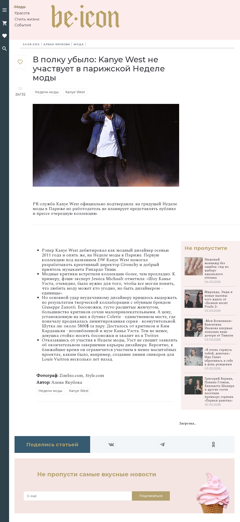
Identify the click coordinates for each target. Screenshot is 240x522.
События (23, 25)
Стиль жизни (27, 19)
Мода (20, 7)
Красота (22, 13)
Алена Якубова (56, 44)
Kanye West (75, 92)
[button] (4, 10)
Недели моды (47, 92)
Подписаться (150, 496)
